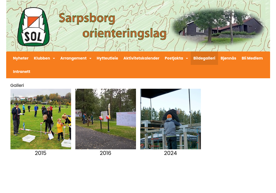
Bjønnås (228, 58)
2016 (105, 153)
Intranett (21, 71)
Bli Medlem (252, 58)
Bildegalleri (204, 58)
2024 (170, 153)
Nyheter (21, 58)
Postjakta (176, 58)
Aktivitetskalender (141, 58)
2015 (40, 153)
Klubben (44, 58)
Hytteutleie (107, 58)
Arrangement (75, 58)
